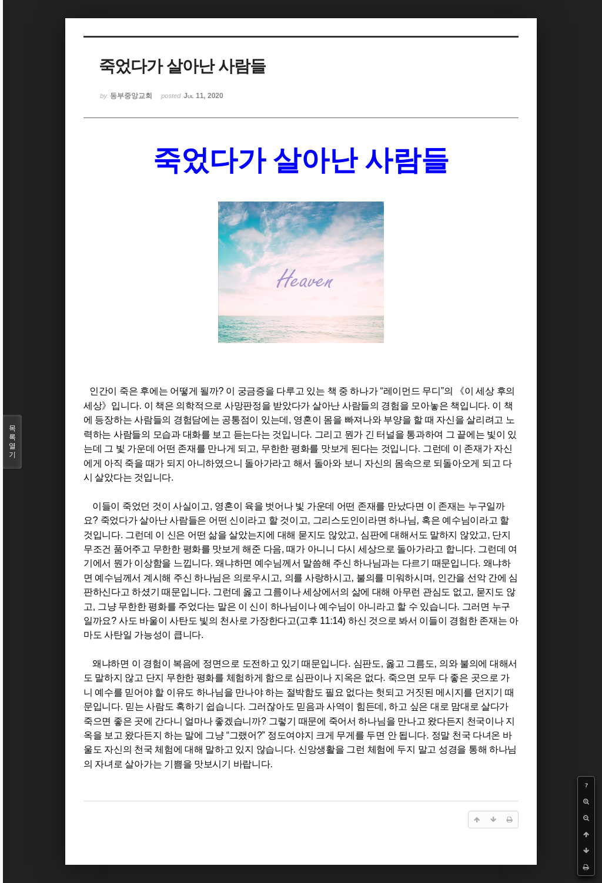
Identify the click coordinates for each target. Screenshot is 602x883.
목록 (12, 441)
